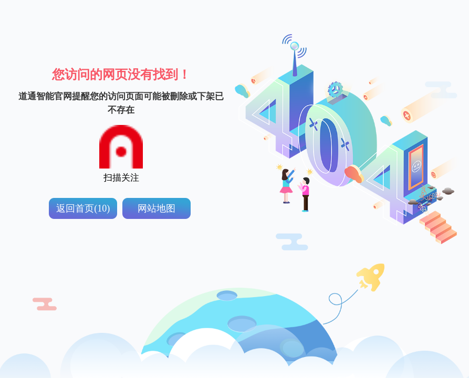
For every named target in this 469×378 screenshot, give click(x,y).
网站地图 (156, 208)
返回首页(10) (83, 208)
